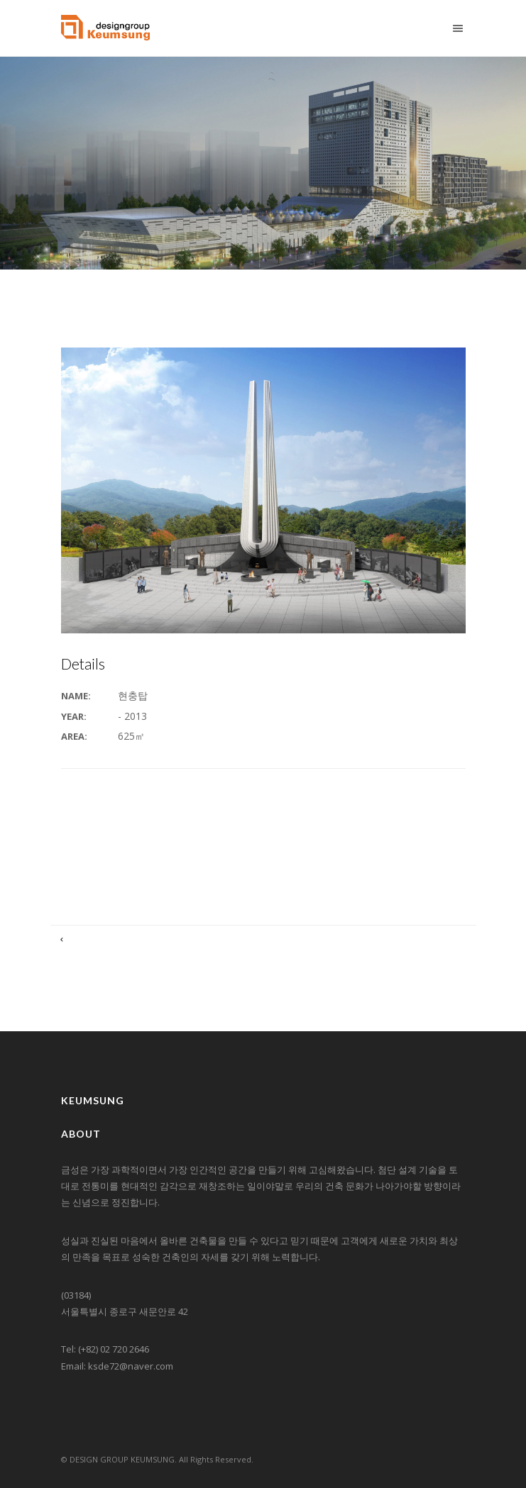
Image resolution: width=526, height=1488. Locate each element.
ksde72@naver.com (130, 1366)
